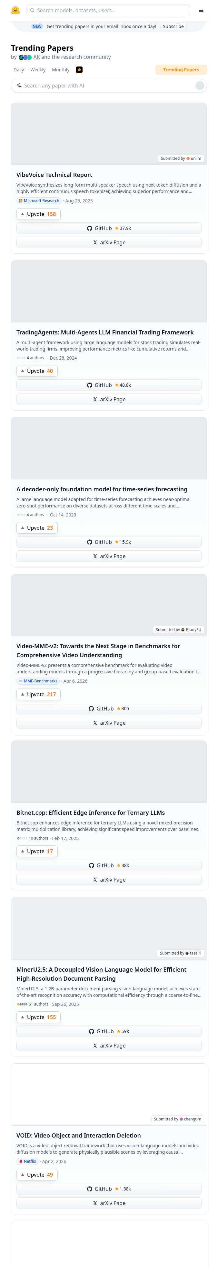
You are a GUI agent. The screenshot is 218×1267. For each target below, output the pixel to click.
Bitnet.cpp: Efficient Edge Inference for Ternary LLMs (90, 812)
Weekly (37, 69)
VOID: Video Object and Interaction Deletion (78, 1135)
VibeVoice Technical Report (54, 175)
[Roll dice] (199, 85)
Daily (19, 69)
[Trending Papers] (79, 69)
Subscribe (173, 26)
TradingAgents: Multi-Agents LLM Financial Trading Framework (105, 332)
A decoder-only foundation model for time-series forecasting (102, 489)
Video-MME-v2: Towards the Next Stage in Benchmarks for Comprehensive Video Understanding (98, 650)
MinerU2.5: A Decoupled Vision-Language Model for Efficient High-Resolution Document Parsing (101, 974)
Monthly (60, 69)
